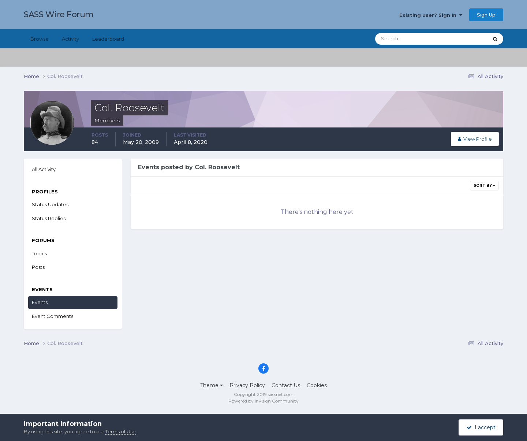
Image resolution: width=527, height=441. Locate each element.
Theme (211, 385)
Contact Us (286, 385)
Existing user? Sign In (430, 15)
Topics (39, 253)
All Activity (44, 169)
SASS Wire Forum (59, 14)
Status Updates (50, 204)
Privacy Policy (247, 385)
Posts (38, 267)
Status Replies (49, 218)
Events (40, 302)
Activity (70, 39)
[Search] (408, 39)
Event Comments (52, 316)
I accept (481, 427)
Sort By (484, 185)
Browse (39, 39)
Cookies (317, 385)
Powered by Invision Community (263, 401)
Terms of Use (120, 431)
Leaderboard (108, 39)
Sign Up (486, 15)
